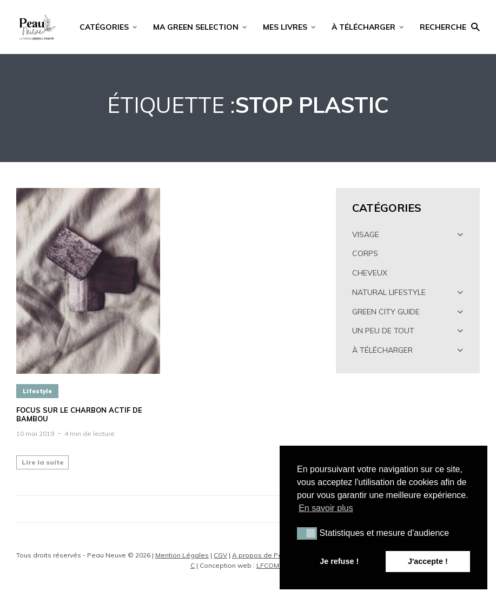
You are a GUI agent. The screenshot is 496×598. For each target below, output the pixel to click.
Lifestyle (37, 391)
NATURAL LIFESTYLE (389, 292)
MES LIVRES (285, 27)
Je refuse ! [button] (339, 561)
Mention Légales (182, 555)
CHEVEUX (369, 273)
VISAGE (365, 234)
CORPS (365, 253)
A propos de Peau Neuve (272, 555)
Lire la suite (43, 462)
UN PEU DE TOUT (383, 330)
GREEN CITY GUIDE (386, 312)
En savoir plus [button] (326, 508)
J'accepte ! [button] (428, 561)
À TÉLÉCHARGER (363, 27)
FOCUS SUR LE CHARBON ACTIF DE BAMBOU (79, 414)
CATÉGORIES (104, 27)
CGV (220, 555)
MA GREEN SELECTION (196, 27)
